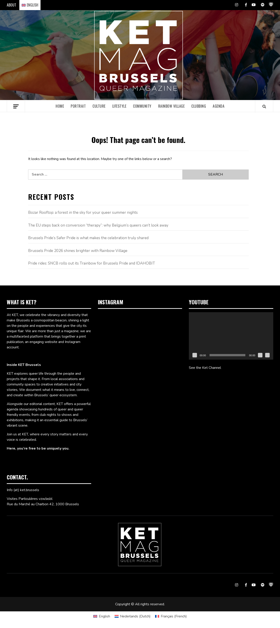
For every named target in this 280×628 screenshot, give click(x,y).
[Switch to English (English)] (101, 616)
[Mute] (260, 355)
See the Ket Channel (205, 367)
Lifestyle (119, 106)
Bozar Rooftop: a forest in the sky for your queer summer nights (83, 212)
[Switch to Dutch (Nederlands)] (132, 616)
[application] (231, 336)
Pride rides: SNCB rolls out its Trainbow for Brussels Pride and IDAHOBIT (91, 263)
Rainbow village (171, 106)
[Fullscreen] (267, 355)
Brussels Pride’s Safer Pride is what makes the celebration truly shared (88, 238)
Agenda (218, 106)
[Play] (194, 355)
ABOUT (11, 5)
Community (142, 106)
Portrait (78, 106)
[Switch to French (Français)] (171, 616)
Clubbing (198, 106)
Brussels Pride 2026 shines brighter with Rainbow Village (77, 250)
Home (60, 106)
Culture (99, 106)
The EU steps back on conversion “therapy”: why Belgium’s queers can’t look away (98, 225)
